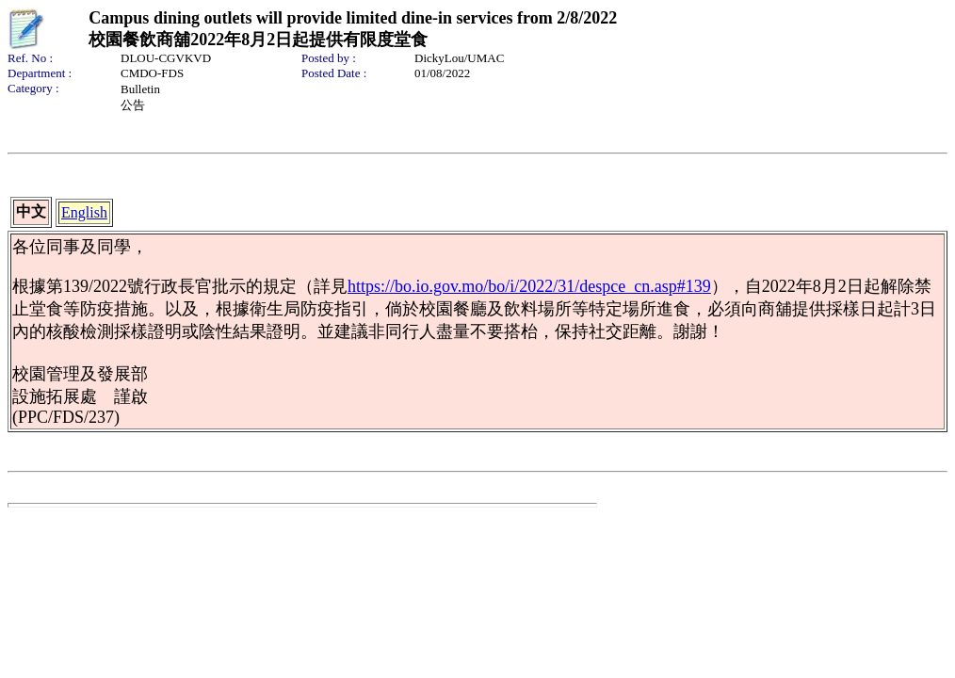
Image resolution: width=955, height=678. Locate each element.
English (84, 212)
